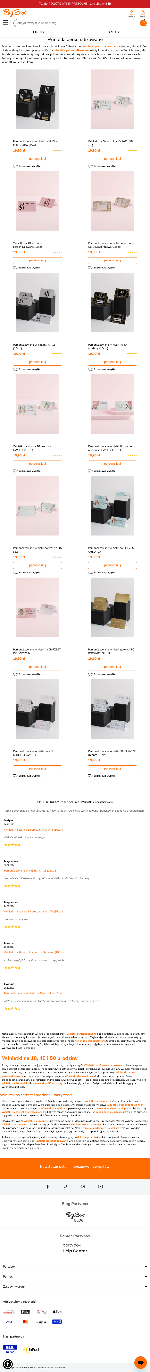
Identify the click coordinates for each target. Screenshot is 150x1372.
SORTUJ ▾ (113, 32)
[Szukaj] (77, 23)
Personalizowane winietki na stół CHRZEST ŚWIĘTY (33, 753)
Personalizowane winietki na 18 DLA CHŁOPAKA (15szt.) (35, 143)
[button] (8, 1364)
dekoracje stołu (87, 1137)
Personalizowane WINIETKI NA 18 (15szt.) (30, 871)
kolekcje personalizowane (51, 1141)
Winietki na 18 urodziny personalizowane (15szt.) (28, 245)
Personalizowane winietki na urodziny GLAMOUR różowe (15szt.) (111, 245)
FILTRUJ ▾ (37, 32)
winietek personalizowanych (125, 1105)
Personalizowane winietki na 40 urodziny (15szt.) (107, 346)
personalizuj (37, 158)
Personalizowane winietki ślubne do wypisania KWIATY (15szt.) (110, 448)
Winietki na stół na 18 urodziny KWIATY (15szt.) (32, 448)
